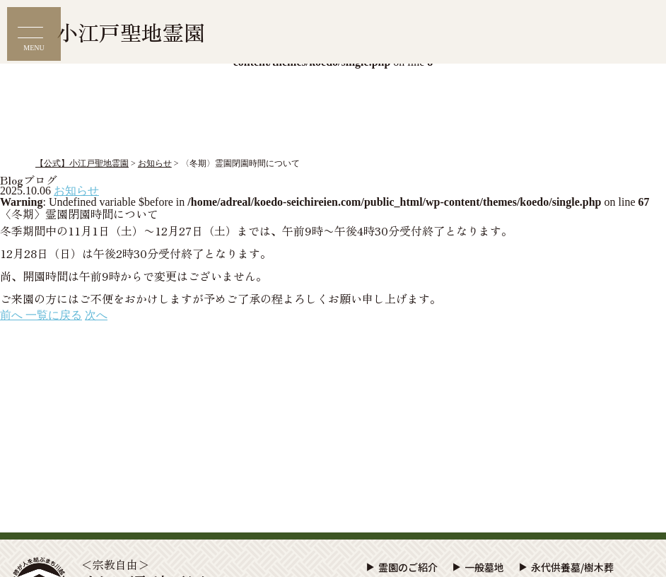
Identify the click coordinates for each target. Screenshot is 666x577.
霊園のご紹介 (408, 567)
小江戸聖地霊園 (131, 31)
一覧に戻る (53, 315)
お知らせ (76, 191)
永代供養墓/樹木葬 (572, 567)
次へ (96, 315)
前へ (12, 315)
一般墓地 (484, 567)
